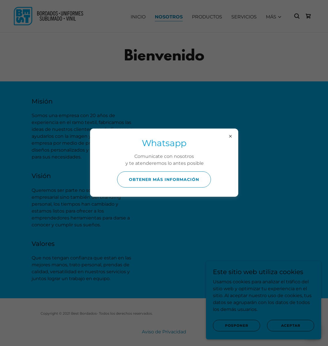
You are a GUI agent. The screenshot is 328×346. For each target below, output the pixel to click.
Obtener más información (164, 179)
